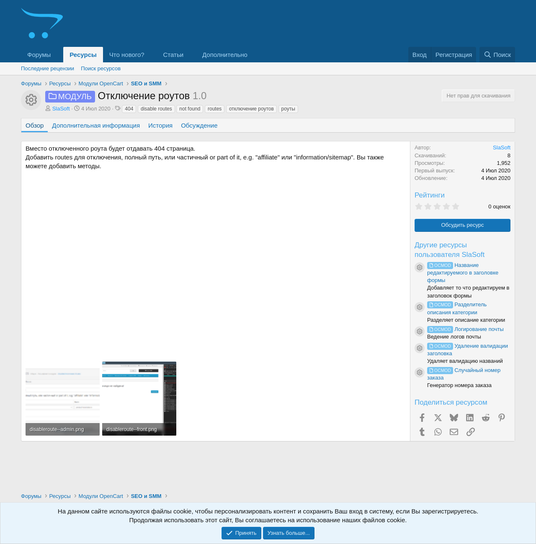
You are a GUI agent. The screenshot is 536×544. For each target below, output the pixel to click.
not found (189, 109)
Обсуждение (199, 125)
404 (129, 109)
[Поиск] (497, 54)
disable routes (156, 109)
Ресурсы (83, 54)
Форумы (39, 54)
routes (215, 109)
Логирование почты (465, 329)
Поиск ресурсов (101, 68)
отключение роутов (251, 109)
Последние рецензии (47, 68)
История (160, 125)
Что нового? (126, 54)
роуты (288, 109)
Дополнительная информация (96, 125)
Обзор (35, 125)
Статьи (173, 54)
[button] (57, 54)
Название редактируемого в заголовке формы (462, 272)
